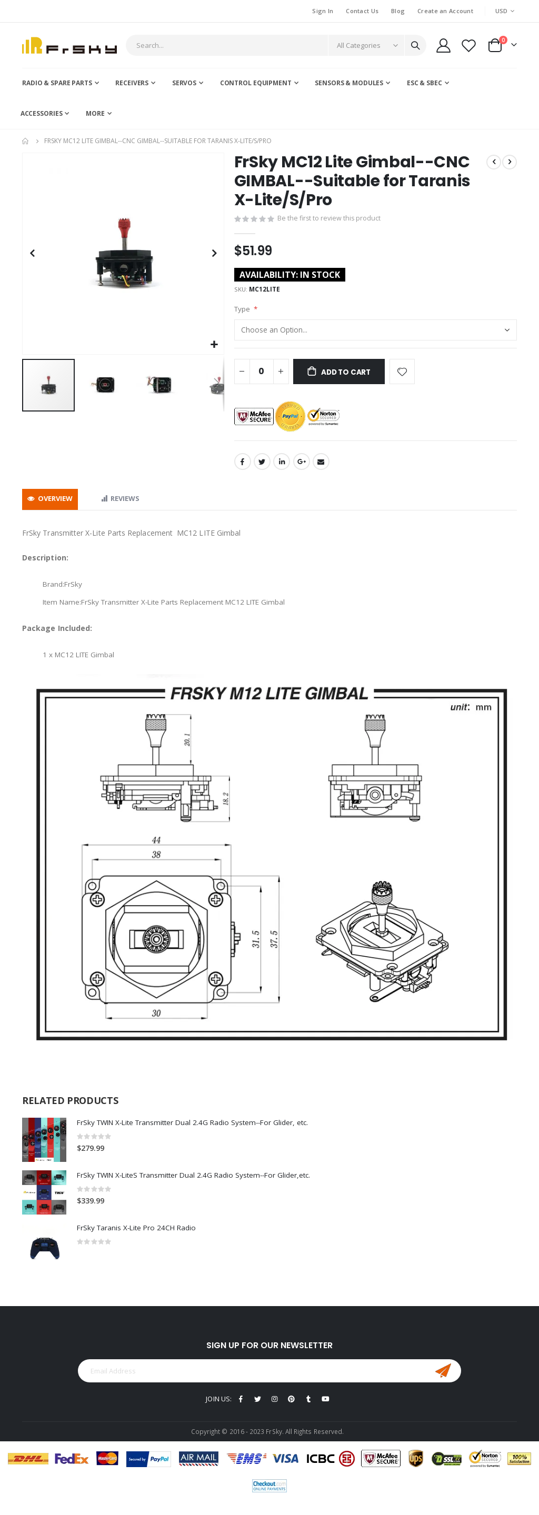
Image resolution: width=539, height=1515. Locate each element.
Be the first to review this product (330, 220)
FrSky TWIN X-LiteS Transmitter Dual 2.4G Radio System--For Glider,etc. (199, 1183)
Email (321, 467)
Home (25, 141)
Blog (398, 11)
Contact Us (362, 11)
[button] (214, 345)
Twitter (262, 467)
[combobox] (276, 45)
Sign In (322, 11)
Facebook (242, 467)
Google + (301, 467)
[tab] (50, 505)
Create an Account (445, 11)
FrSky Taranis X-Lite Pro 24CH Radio (139, 1235)
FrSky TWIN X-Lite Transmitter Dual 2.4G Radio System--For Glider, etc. (198, 1130)
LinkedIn (281, 467)
